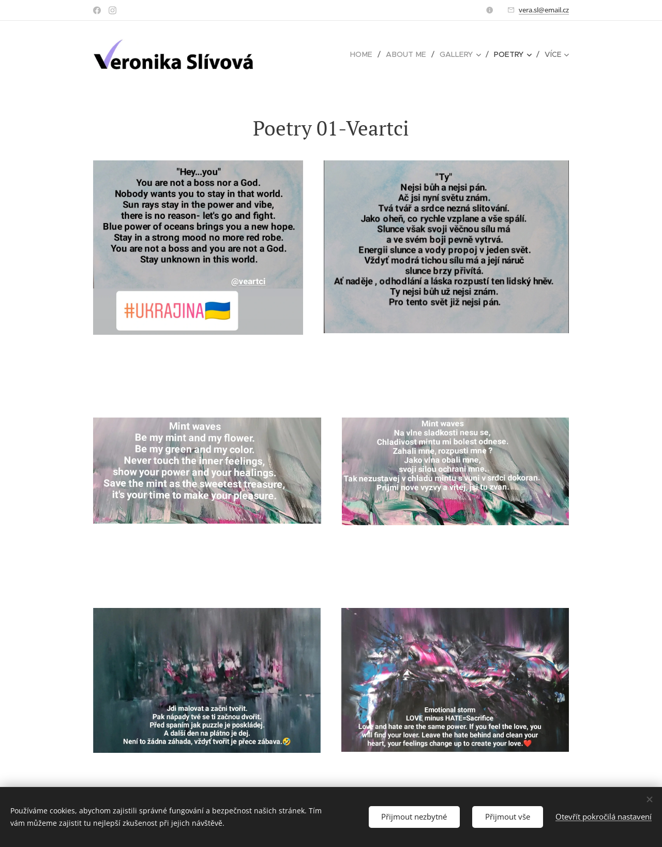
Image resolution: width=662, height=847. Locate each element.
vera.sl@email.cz (544, 9)
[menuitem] (306, 54)
